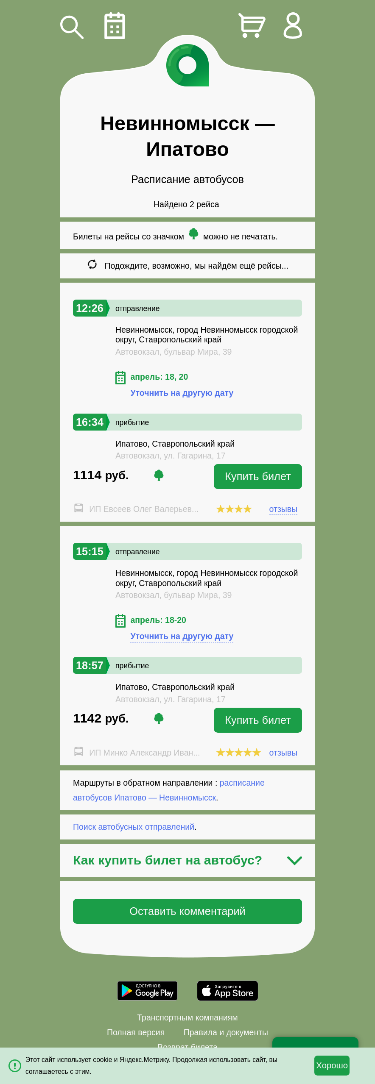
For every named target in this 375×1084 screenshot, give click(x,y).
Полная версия (136, 1032)
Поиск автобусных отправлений (133, 826)
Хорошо (332, 1065)
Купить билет (258, 476)
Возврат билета (187, 1047)
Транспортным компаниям (187, 1017)
